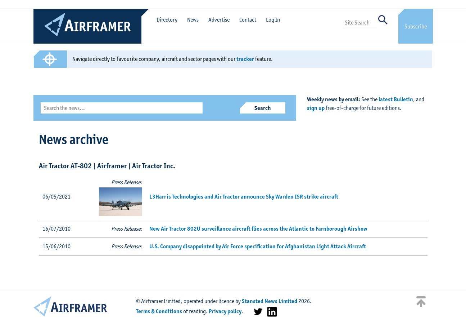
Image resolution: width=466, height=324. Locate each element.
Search (262, 108)
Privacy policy (225, 311)
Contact (247, 19)
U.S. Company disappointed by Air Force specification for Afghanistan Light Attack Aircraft (257, 246)
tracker (245, 59)
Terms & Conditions (159, 311)
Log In (273, 19)
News (193, 19)
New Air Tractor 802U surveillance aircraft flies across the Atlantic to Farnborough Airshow (258, 228)
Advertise (219, 19)
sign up (316, 108)
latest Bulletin (396, 99)
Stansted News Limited (269, 301)
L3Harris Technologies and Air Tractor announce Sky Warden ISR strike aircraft (243, 196)
